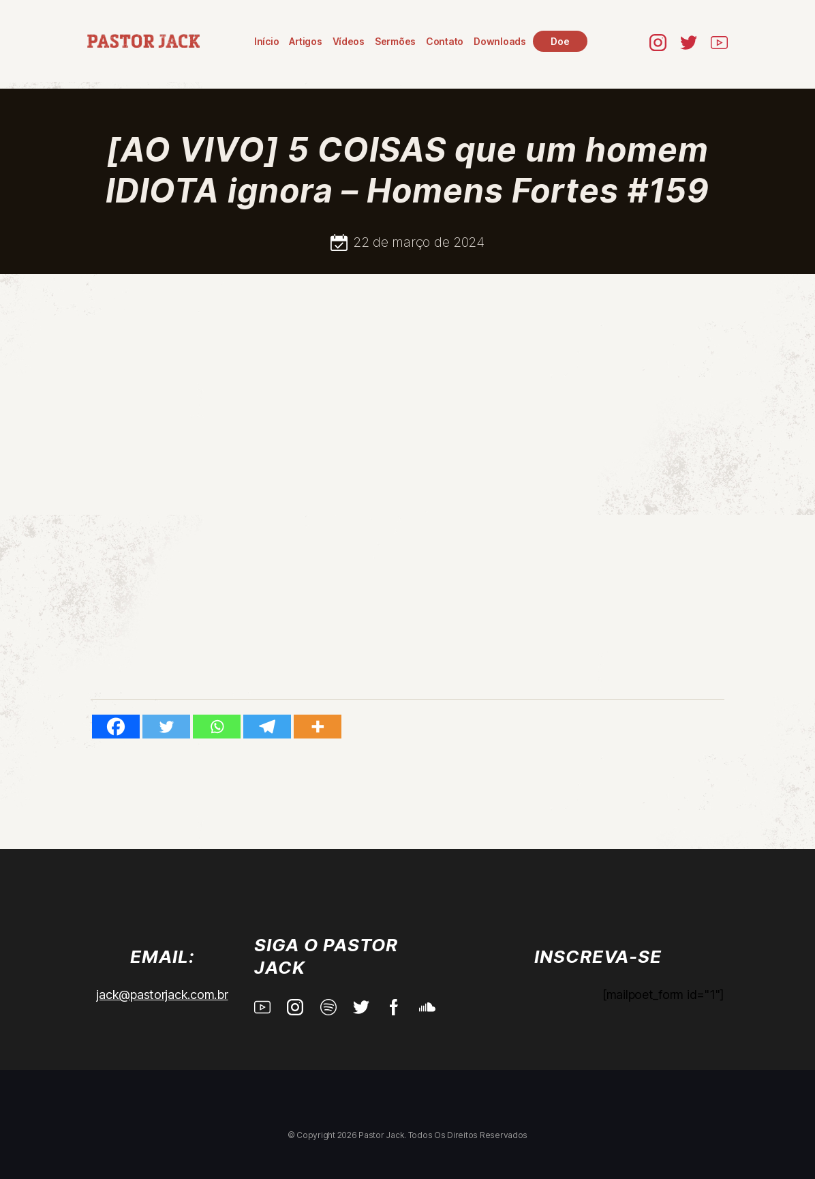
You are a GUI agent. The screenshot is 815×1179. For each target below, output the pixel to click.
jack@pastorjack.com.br (162, 994)
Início (266, 41)
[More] (317, 726)
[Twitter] (166, 726)
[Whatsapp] (217, 726)
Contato (444, 41)
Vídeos (349, 41)
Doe (560, 41)
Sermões (395, 41)
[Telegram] (267, 726)
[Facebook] (116, 726)
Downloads (500, 41)
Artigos (305, 41)
